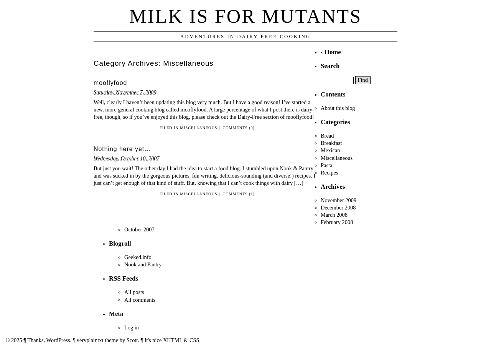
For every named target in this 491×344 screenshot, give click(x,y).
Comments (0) (239, 128)
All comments (139, 300)
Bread (327, 136)
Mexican (330, 150)
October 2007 (139, 229)
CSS (194, 340)
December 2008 (338, 207)
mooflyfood (110, 83)
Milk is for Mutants (245, 16)
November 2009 (338, 200)
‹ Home (331, 52)
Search (330, 66)
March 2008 (334, 215)
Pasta (326, 165)
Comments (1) (239, 194)
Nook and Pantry (143, 264)
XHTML (173, 340)
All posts (134, 292)
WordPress (58, 340)
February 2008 (337, 222)
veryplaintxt (90, 340)
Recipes (329, 173)
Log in (131, 327)
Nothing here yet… (122, 149)
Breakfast (331, 143)
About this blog (338, 108)
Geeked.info (138, 257)
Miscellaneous (198, 128)
